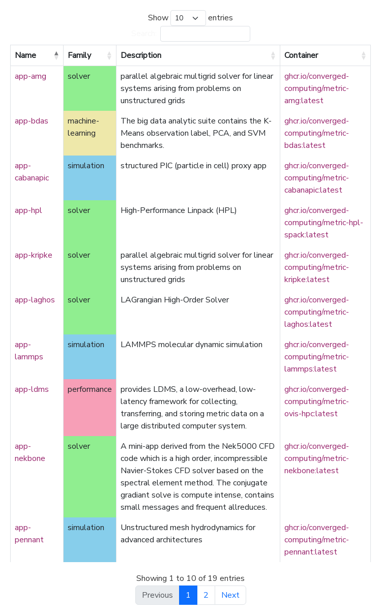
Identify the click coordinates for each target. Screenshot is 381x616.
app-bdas (31, 121)
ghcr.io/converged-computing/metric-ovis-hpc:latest (316, 401)
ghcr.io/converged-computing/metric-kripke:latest (316, 267)
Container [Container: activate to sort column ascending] (301, 55)
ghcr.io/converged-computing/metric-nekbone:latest (316, 458)
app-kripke (33, 255)
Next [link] (230, 595)
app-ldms (32, 389)
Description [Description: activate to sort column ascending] (141, 55)
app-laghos (35, 299)
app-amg (30, 76)
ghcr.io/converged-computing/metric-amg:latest (316, 88)
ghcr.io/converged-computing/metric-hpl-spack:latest (323, 222)
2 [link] (206, 595)
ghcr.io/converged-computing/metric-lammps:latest (316, 357)
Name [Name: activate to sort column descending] (25, 55)
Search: (190, 34)
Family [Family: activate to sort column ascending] (79, 55)
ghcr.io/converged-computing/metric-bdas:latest (316, 133)
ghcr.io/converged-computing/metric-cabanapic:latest (316, 178)
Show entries (190, 18)
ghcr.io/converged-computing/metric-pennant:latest (316, 540)
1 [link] (188, 595)
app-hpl (28, 210)
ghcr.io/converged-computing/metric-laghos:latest (316, 312)
